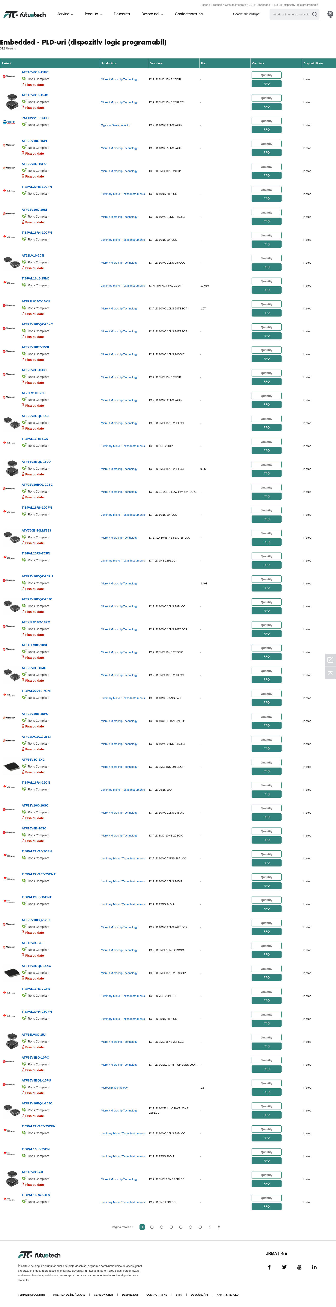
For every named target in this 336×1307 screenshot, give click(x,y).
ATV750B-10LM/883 (36, 530)
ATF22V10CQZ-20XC (37, 324)
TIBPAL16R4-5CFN (36, 1195)
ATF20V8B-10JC (34, 668)
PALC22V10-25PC (35, 118)
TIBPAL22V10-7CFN (37, 851)
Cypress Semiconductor (115, 125)
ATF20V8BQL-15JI (35, 416)
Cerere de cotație (246, 14)
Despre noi (150, 14)
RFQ (267, 83)
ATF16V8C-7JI (32, 1172)
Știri (179, 1294)
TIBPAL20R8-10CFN (37, 186)
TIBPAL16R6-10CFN (37, 507)
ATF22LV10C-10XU (36, 301)
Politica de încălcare (69, 1294)
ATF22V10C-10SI (34, 209)
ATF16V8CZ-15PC (35, 72)
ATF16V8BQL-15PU (36, 1080)
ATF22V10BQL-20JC (37, 1103)
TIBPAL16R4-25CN (36, 782)
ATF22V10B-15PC (35, 713)
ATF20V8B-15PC (34, 370)
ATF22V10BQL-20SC (37, 484)
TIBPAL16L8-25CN (36, 1149)
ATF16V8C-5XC (33, 759)
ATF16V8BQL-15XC (36, 966)
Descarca (122, 14)
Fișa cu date (34, 85)
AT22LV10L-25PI (34, 393)
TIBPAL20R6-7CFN (36, 553)
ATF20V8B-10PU (34, 164)
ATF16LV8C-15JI (34, 1034)
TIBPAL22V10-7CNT (37, 691)
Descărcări (199, 1294)
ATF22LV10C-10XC (36, 622)
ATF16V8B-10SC (34, 828)
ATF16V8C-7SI (32, 943)
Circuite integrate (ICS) (239, 4)
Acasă (204, 4)
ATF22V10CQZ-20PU (37, 576)
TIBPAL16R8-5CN (35, 439)
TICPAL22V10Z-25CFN (39, 1126)
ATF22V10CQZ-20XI (36, 920)
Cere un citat (103, 1294)
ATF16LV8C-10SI (34, 645)
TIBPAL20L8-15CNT (37, 897)
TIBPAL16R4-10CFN (37, 232)
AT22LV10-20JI (33, 255)
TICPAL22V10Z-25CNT (39, 874)
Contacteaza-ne (189, 14)
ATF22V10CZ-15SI (35, 347)
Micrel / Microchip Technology (119, 79)
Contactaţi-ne (156, 1294)
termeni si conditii (31, 1294)
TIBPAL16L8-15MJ (36, 278)
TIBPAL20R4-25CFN (37, 1011)
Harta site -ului (228, 1294)
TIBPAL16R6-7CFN (36, 988)
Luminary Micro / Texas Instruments (123, 194)
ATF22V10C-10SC (35, 805)
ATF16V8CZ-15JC (35, 95)
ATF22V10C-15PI (34, 141)
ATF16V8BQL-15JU (36, 461)
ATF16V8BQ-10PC (35, 1057)
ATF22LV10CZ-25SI (36, 736)
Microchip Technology (114, 1087)
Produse (217, 4)
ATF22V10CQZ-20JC (37, 599)
